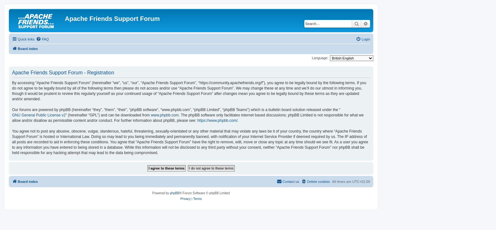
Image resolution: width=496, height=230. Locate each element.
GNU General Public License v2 (38, 115)
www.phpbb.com (165, 115)
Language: (320, 58)
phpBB (174, 193)
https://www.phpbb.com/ (217, 120)
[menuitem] (42, 39)
